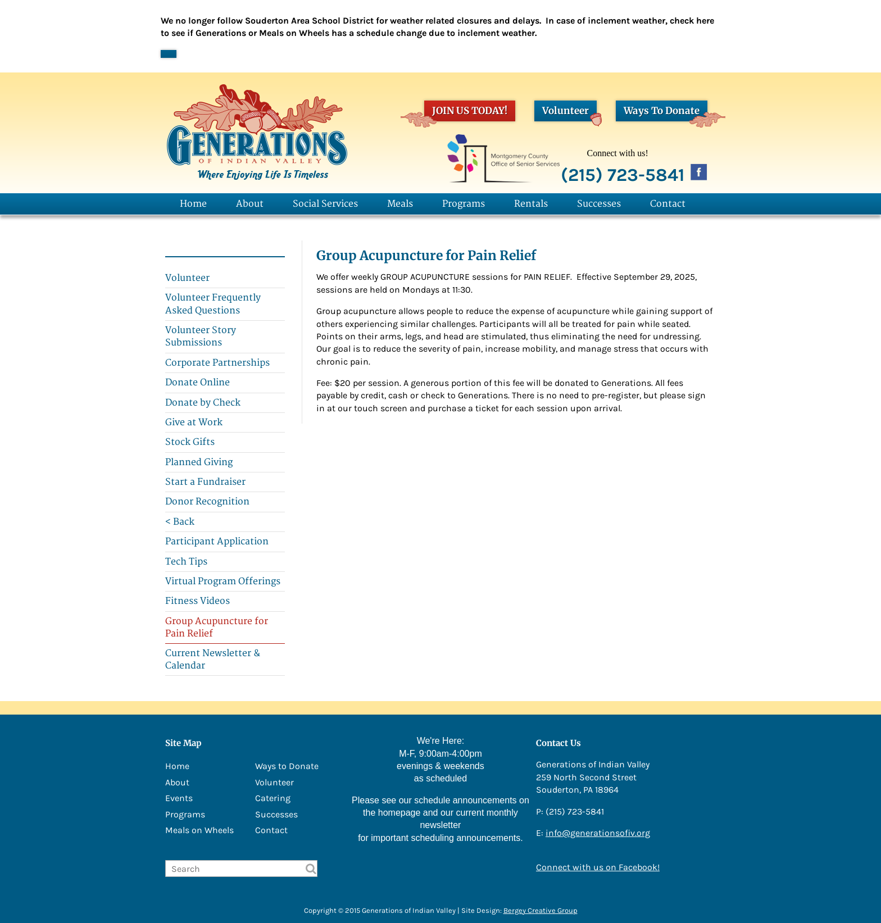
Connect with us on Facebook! (598, 867)
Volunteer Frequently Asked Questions (213, 304)
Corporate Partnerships (217, 363)
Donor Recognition (207, 501)
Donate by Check (202, 402)
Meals (400, 204)
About (250, 204)
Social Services (325, 204)
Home (193, 204)
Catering (272, 798)
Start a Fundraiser (205, 482)
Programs (463, 204)
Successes (599, 204)
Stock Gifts (190, 442)
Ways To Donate (665, 112)
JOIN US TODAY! (465, 112)
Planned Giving (199, 462)
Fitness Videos (197, 601)
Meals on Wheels (199, 830)
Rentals (531, 204)
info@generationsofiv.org (598, 832)
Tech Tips (186, 561)
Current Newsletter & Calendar (212, 659)
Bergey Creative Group (540, 910)
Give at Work (193, 422)
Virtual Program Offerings (222, 581)
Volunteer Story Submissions (200, 336)
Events (179, 798)
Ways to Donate (287, 766)
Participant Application (217, 541)
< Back (179, 522)
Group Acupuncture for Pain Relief (216, 627)
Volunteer (569, 112)
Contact (667, 204)
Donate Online (197, 382)
